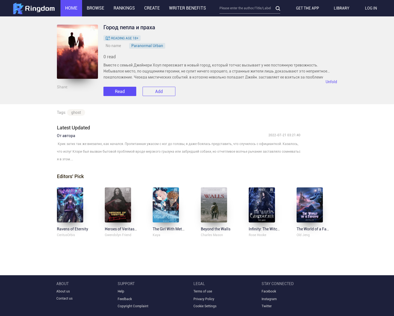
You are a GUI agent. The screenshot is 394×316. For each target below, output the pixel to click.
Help (121, 291)
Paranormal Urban (147, 46)
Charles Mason (212, 235)
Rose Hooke (257, 235)
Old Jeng (303, 235)
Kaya (156, 235)
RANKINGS (124, 8)
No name (113, 46)
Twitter (267, 306)
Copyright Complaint (133, 306)
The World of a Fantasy (316, 229)
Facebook (269, 291)
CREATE (152, 8)
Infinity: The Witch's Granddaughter (279, 229)
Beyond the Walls (215, 229)
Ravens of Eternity (72, 229)
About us (63, 291)
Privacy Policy (203, 299)
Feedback (125, 299)
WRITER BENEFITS (187, 8)
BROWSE (95, 8)
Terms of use (202, 291)
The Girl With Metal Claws (175, 229)
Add (159, 91)
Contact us (64, 298)
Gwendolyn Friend (118, 235)
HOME (71, 8)
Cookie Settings (204, 306)
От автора (66, 136)
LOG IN (371, 8)
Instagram (269, 299)
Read (120, 91)
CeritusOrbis (66, 235)
